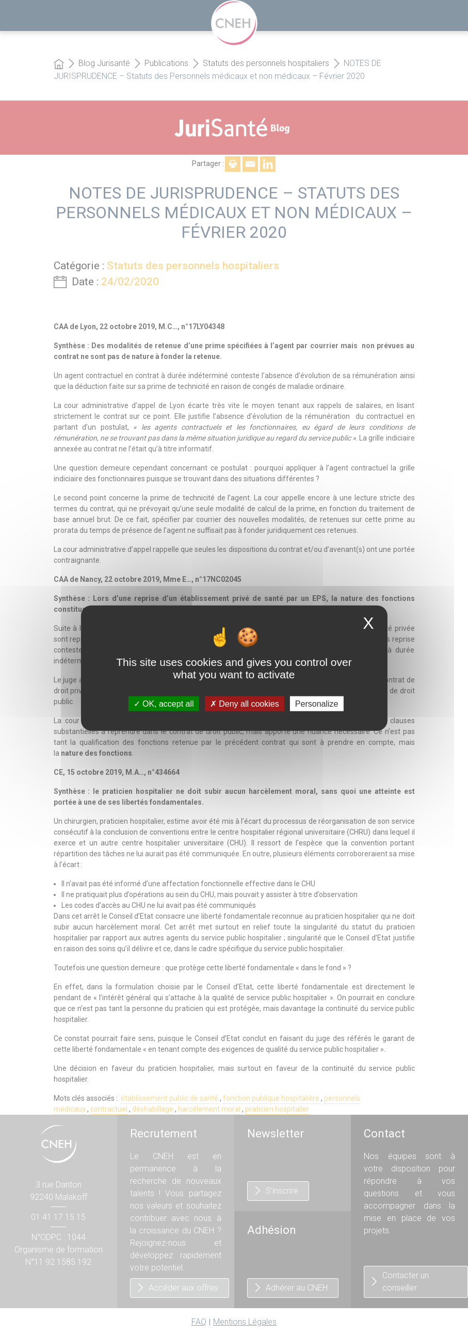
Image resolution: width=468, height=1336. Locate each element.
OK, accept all (164, 703)
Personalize (316, 703)
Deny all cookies (244, 703)
